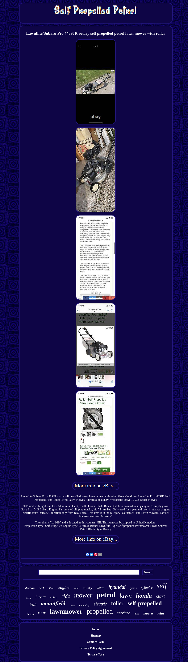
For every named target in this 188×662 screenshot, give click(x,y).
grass (133, 588)
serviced (123, 613)
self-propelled (145, 603)
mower (83, 595)
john (161, 613)
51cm (28, 598)
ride (66, 596)
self (162, 586)
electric (100, 604)
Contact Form (95, 642)
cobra (53, 597)
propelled (100, 611)
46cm (51, 588)
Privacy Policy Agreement (95, 648)
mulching (84, 605)
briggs (31, 614)
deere (100, 588)
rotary (87, 587)
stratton (30, 588)
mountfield (53, 603)
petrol (106, 595)
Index (95, 629)
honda (144, 595)
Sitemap (96, 635)
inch (33, 604)
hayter (40, 596)
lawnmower (66, 611)
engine (64, 587)
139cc (72, 605)
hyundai (117, 587)
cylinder (147, 588)
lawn (126, 595)
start (160, 596)
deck (41, 588)
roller (117, 603)
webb (76, 588)
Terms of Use (95, 654)
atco (136, 613)
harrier (148, 613)
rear (42, 612)
